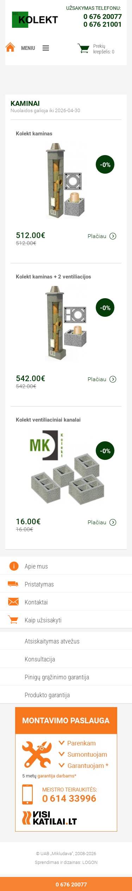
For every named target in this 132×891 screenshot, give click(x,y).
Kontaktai (36, 602)
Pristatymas (39, 584)
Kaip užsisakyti (43, 620)
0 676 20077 (71, 884)
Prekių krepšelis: (103, 49)
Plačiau (102, 236)
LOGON (90, 862)
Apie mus (36, 566)
